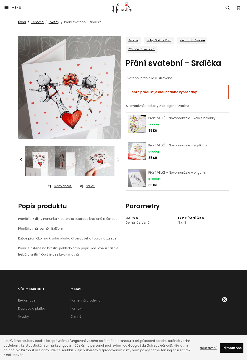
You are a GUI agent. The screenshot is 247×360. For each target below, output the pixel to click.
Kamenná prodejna (85, 300)
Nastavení (208, 348)
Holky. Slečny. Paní (159, 40)
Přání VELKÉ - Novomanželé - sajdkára (177, 145)
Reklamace (27, 300)
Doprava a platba (31, 308)
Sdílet (86, 186)
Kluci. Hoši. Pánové (192, 40)
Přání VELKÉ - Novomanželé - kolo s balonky (181, 118)
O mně (75, 316)
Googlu (133, 345)
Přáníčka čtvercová (141, 49)
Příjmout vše (231, 348)
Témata (37, 22)
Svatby (54, 22)
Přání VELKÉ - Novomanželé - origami (177, 172)
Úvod (22, 22)
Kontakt (76, 308)
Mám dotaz (58, 186)
